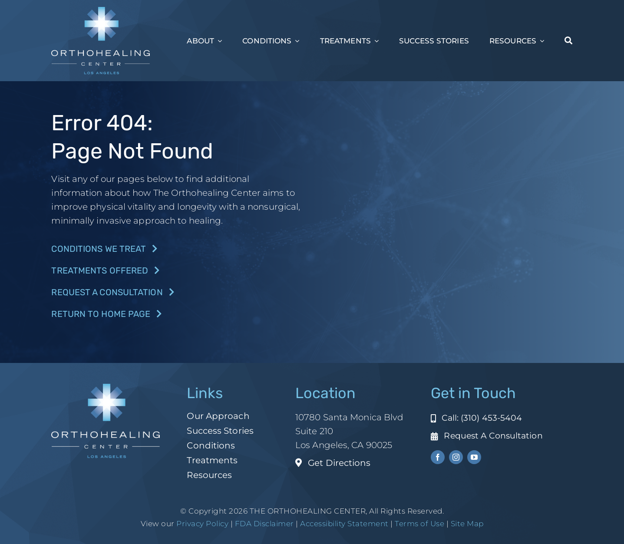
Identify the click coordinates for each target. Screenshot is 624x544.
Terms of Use (419, 523)
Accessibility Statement (344, 523)
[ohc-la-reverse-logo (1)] (100, 11)
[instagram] (456, 457)
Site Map (467, 523)
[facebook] (438, 457)
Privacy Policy (202, 523)
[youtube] (474, 457)
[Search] (568, 41)
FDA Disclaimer (263, 523)
